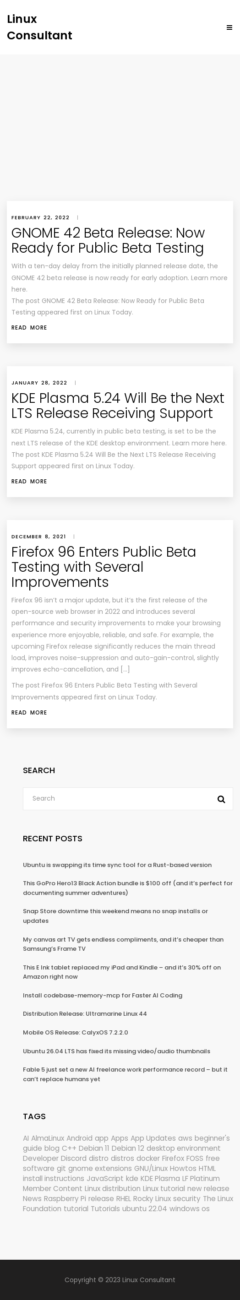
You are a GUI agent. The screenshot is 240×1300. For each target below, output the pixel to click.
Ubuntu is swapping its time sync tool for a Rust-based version (117, 865)
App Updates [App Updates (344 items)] (153, 1138)
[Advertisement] (120, 123)
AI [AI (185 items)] (26, 1138)
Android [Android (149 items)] (79, 1138)
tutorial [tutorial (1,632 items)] (76, 1208)
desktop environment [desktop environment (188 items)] (184, 1148)
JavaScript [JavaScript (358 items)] (105, 1178)
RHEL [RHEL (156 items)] (123, 1198)
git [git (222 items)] (61, 1168)
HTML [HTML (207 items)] (207, 1168)
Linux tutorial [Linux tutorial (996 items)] (164, 1188)
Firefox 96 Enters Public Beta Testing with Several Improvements (103, 567)
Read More (29, 327)
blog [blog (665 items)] (52, 1148)
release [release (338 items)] (101, 1198)
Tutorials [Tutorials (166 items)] (105, 1208)
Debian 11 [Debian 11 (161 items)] (94, 1148)
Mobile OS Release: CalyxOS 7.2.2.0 (75, 1032)
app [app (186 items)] (102, 1138)
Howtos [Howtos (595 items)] (183, 1168)
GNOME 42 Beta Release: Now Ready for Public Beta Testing (108, 240)
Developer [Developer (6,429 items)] (41, 1158)
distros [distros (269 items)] (122, 1158)
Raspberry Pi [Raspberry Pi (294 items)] (65, 1198)
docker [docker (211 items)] (148, 1158)
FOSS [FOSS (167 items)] (194, 1158)
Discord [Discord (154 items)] (74, 1158)
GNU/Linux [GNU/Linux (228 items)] (151, 1168)
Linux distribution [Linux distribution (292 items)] (113, 1188)
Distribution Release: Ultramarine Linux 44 (85, 1013)
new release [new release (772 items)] (208, 1188)
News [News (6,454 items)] (32, 1198)
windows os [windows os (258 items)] (189, 1208)
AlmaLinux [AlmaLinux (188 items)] (47, 1138)
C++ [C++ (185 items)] (69, 1148)
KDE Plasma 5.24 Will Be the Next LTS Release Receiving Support (117, 406)
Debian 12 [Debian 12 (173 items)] (128, 1148)
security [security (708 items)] (187, 1198)
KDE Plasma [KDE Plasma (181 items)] (160, 1178)
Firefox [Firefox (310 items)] (173, 1158)
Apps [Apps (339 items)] (119, 1138)
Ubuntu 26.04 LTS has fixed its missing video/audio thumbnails (116, 1051)
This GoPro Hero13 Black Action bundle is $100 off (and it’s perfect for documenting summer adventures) (128, 888)
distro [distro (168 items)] (99, 1158)
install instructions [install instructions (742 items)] (53, 1178)
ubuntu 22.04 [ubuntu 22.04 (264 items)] (144, 1208)
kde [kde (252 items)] (132, 1178)
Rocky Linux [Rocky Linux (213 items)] (152, 1198)
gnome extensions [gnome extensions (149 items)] (100, 1168)
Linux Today (137, 697)
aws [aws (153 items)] (185, 1138)
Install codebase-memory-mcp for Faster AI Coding (102, 995)
